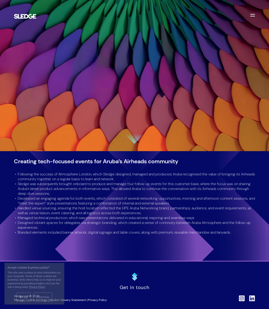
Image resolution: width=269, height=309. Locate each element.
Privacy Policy (97, 300)
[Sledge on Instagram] (242, 298)
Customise (43, 297)
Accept (24, 297)
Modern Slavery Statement (67, 300)
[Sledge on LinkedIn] (252, 298)
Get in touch (134, 287)
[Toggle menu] (253, 15)
